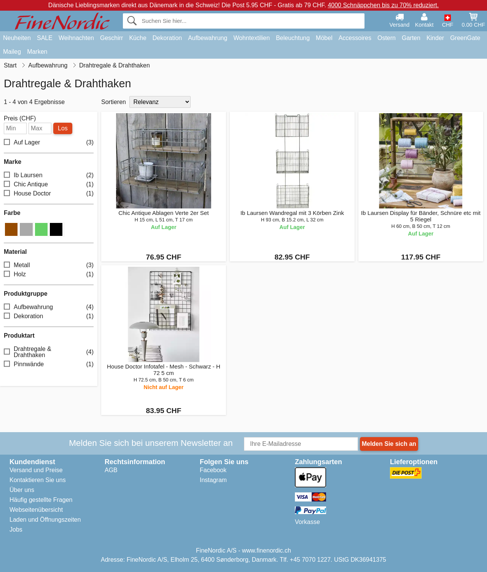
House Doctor (49, 193)
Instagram (213, 480)
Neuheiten (17, 38)
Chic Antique (49, 184)
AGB (111, 470)
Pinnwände (49, 364)
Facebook (213, 470)
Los (63, 128)
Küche (137, 38)
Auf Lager (49, 142)
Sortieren (113, 102)
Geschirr (111, 38)
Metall (49, 265)
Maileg (12, 51)
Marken (37, 51)
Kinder (435, 38)
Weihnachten (76, 38)
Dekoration (167, 38)
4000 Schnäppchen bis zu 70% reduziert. (383, 5)
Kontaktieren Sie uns (38, 480)
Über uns (22, 490)
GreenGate (465, 38)
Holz (49, 274)
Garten (411, 38)
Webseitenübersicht (36, 509)
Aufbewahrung (207, 38)
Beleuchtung (293, 38)
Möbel (324, 38)
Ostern (386, 38)
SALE (45, 38)
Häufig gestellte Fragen (41, 500)
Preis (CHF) (20, 118)
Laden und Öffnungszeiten (45, 519)
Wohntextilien (251, 38)
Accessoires (355, 38)
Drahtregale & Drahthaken (49, 352)
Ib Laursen (49, 175)
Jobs (16, 529)
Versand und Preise (36, 470)
